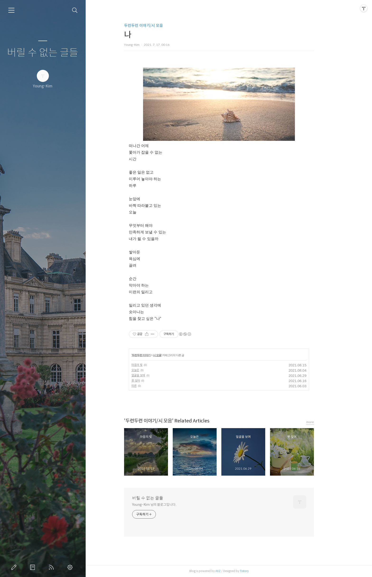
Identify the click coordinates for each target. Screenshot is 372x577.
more (320, 422)
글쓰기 (14, 567)
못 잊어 (145, 380)
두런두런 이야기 (151, 355)
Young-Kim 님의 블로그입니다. (164, 504)
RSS (52, 567)
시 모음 (167, 355)
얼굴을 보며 (148, 375)
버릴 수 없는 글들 (42, 53)
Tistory (254, 571)
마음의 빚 (146, 365)
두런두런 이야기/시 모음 (153, 25)
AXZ (227, 571)
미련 (143, 386)
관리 (71, 567)
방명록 (33, 567)
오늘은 (145, 370)
